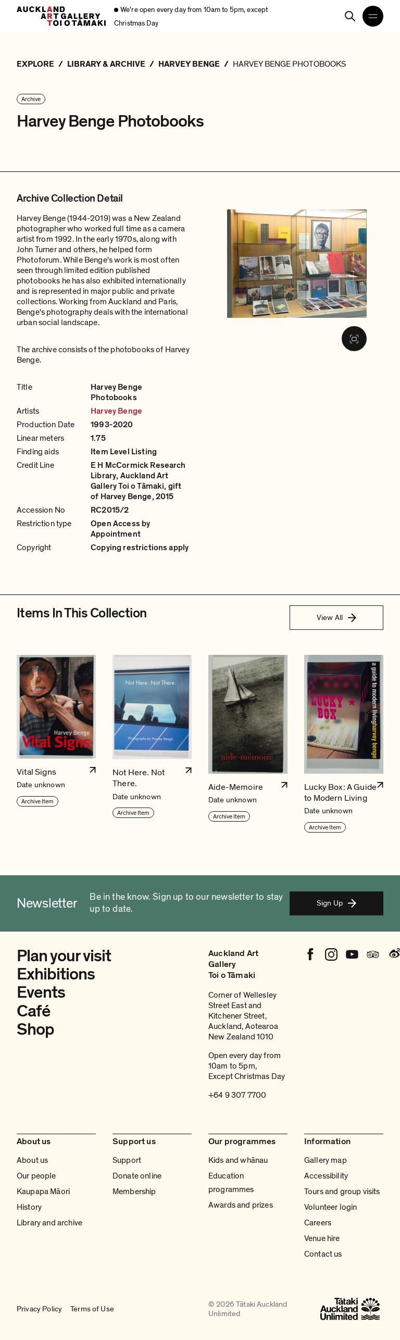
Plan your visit (64, 956)
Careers (317, 1223)
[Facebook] (310, 954)
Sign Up (336, 903)
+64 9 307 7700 (237, 1095)
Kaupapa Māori (43, 1191)
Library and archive (49, 1223)
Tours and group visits (342, 1191)
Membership (134, 1191)
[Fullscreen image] (354, 338)
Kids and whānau (238, 1160)
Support (127, 1160)
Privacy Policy (39, 1308)
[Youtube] (352, 954)
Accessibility (326, 1176)
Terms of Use (92, 1308)
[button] (56, 744)
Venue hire (322, 1238)
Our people (36, 1176)
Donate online (137, 1176)
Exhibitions (56, 974)
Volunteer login (330, 1207)
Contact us (323, 1254)
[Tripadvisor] (373, 954)
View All (336, 617)
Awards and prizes (240, 1205)
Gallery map (325, 1160)
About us (32, 1160)
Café (33, 1011)
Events (41, 992)
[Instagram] (331, 954)
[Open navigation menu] (372, 16)
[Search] (350, 16)
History (29, 1207)
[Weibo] (394, 954)
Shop (35, 1029)
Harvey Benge (116, 411)
